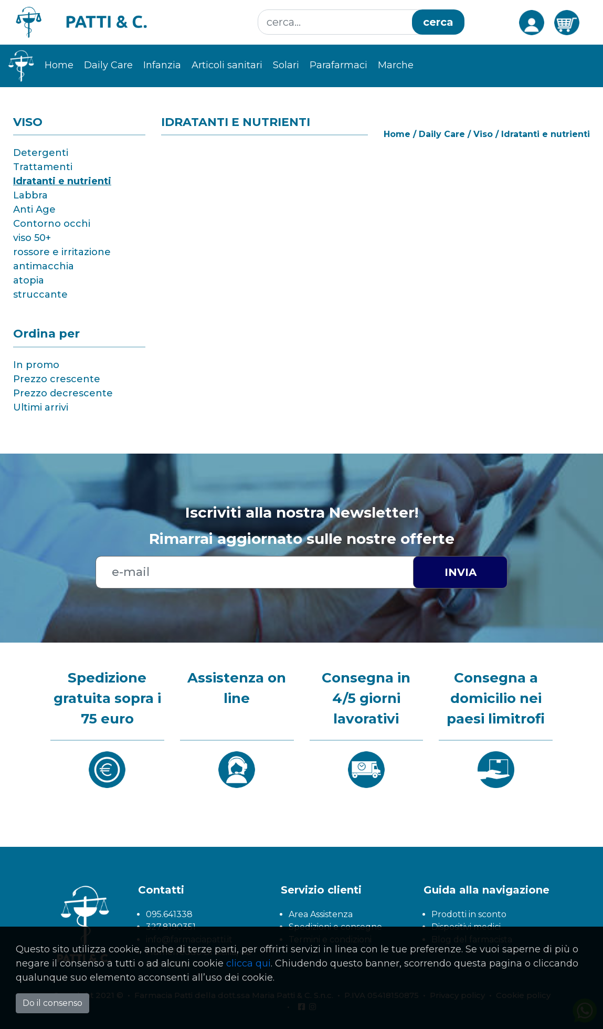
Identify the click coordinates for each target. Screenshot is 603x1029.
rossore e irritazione (62, 252)
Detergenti (40, 153)
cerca (438, 22)
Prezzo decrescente (63, 393)
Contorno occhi (51, 223)
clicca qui (248, 963)
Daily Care (108, 65)
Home (59, 65)
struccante (40, 294)
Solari (286, 65)
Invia (461, 572)
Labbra (30, 195)
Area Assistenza (321, 914)
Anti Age (34, 209)
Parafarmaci (338, 65)
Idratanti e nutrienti (62, 181)
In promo (36, 365)
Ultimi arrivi (40, 407)
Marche (396, 65)
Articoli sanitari (227, 65)
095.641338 (169, 914)
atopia (28, 280)
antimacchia (43, 266)
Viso (483, 134)
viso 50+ (32, 238)
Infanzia (162, 65)
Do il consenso (52, 1003)
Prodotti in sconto (468, 914)
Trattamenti (42, 167)
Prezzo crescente (56, 379)
